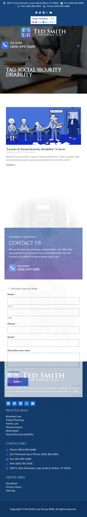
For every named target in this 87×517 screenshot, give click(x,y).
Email (11, 433)
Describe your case (18, 446)
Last (9, 413)
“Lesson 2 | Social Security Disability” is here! (35, 149)
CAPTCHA (13, 468)
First (9, 402)
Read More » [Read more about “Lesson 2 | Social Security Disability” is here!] (11, 165)
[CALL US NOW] (12, 363)
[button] (78, 45)
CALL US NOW (23, 362)
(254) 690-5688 (22, 47)
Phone (11, 420)
